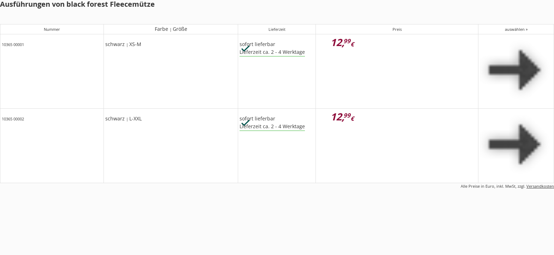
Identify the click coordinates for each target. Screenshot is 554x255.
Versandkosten (540, 186)
